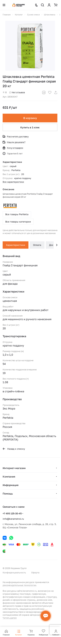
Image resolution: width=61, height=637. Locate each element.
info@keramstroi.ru (13, 518)
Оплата (37, 245)
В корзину (30, 118)
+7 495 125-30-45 (12, 513)
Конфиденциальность (14, 572)
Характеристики (15, 245)
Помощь (8, 493)
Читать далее (10, 617)
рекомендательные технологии (19, 585)
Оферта (35, 572)
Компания (9, 476)
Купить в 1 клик (30, 127)
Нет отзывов (17, 92)
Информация (11, 485)
